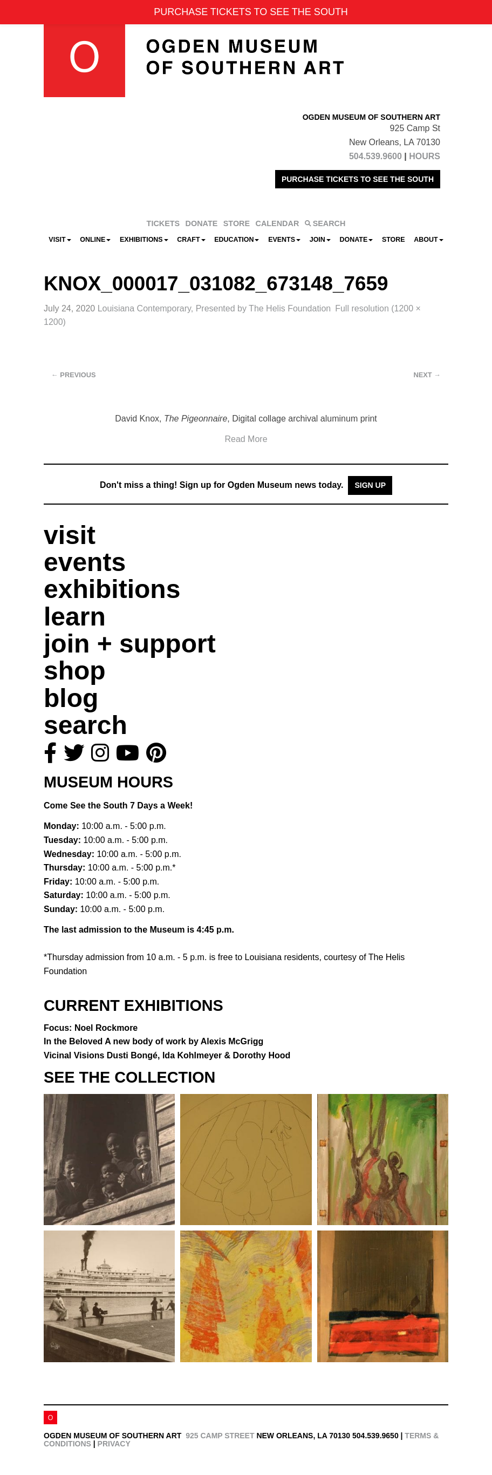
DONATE (202, 223)
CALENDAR (277, 223)
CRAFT (191, 239)
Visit (60, 239)
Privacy (114, 1443)
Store (393, 239)
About (428, 239)
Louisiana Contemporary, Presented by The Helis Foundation (214, 308)
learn (75, 616)
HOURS (424, 156)
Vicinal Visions (167, 1055)
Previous (73, 375)
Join (320, 239)
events (85, 562)
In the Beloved (153, 1041)
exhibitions (112, 589)
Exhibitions (144, 239)
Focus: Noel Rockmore (91, 1027)
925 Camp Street (220, 1435)
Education (236, 239)
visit (69, 535)
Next (427, 375)
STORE (236, 223)
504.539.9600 (375, 156)
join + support (130, 643)
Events (284, 239)
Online (95, 239)
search (85, 725)
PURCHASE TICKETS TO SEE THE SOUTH (358, 179)
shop (75, 670)
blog (71, 698)
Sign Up (370, 485)
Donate (356, 239)
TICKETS (163, 223)
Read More (245, 439)
